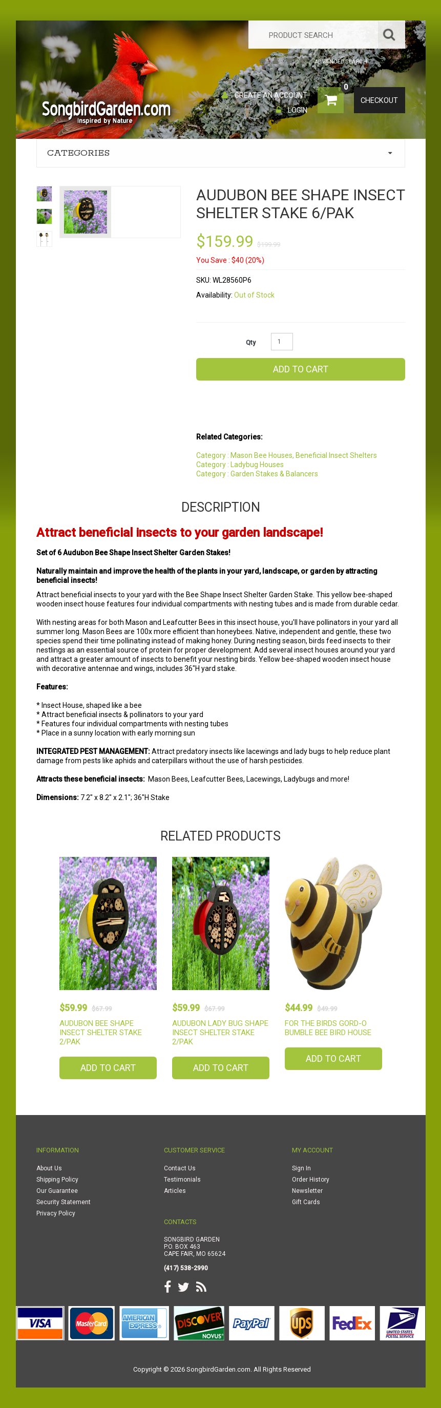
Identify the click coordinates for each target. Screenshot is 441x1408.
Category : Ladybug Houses (240, 464)
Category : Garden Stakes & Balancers (257, 474)
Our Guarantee (57, 1190)
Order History (310, 1179)
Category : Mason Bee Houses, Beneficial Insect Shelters (286, 455)
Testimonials (182, 1179)
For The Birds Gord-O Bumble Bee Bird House (328, 1028)
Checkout (381, 101)
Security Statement (63, 1202)
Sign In (301, 1168)
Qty (251, 342)
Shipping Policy (57, 1179)
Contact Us (180, 1168)
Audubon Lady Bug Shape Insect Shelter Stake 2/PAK (220, 1032)
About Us (49, 1168)
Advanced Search (341, 62)
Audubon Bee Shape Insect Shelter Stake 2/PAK (100, 1032)
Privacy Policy (55, 1213)
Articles (175, 1190)
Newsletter (307, 1190)
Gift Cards (306, 1202)
